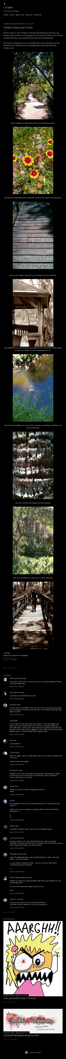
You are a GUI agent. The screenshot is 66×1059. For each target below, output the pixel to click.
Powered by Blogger (33, 1052)
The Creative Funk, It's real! (19, 998)
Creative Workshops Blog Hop (21, 1035)
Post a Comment (9, 912)
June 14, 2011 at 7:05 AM (17, 893)
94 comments (13, 1039)
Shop (12, 15)
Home (6, 15)
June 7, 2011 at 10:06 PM (17, 734)
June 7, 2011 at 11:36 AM (17, 686)
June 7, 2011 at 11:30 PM (17, 764)
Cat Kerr (8, 7)
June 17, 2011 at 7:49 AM (17, 907)
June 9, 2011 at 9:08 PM (17, 848)
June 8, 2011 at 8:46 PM (17, 820)
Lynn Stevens (15, 838)
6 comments (12, 1002)
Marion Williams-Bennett (19, 878)
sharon (12, 826)
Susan (12, 786)
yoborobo (13, 705)
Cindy (12, 721)
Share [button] (5, 668)
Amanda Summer (16, 854)
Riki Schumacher (16, 678)
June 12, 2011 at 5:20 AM (17, 871)
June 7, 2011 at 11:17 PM (16, 746)
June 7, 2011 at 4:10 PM (17, 714)
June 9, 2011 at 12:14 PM (17, 832)
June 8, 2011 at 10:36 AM (17, 794)
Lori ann (13, 752)
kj (10, 800)
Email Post (12, 668)
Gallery (29, 15)
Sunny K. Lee (15, 899)
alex (11, 740)
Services (38, 15)
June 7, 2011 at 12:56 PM (17, 698)
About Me (20, 15)
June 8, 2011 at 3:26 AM (17, 780)
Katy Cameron (15, 692)
